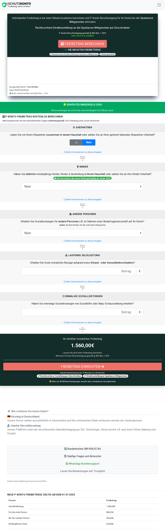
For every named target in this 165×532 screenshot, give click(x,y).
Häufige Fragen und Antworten (82, 456)
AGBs (43, 481)
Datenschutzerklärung (17, 481)
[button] (82, 464)
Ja (76, 142)
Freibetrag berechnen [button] (82, 44)
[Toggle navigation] (159, 5)
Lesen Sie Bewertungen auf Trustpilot (82, 471)
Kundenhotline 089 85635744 (82, 448)
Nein (89, 142)
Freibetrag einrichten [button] (82, 367)
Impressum (34, 481)
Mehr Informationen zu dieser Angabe (83, 152)
